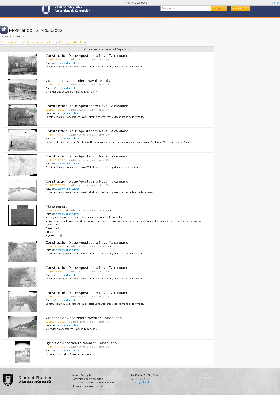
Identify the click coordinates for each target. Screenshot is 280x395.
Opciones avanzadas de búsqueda (107, 49)
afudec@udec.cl (140, 382)
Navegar (218, 8)
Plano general (57, 206)
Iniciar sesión (240, 8)
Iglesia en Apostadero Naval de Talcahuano (81, 343)
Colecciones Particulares (66, 63)
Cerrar (275, 2)
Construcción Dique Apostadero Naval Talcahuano (87, 55)
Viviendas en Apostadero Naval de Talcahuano (84, 80)
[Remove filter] (22, 42)
